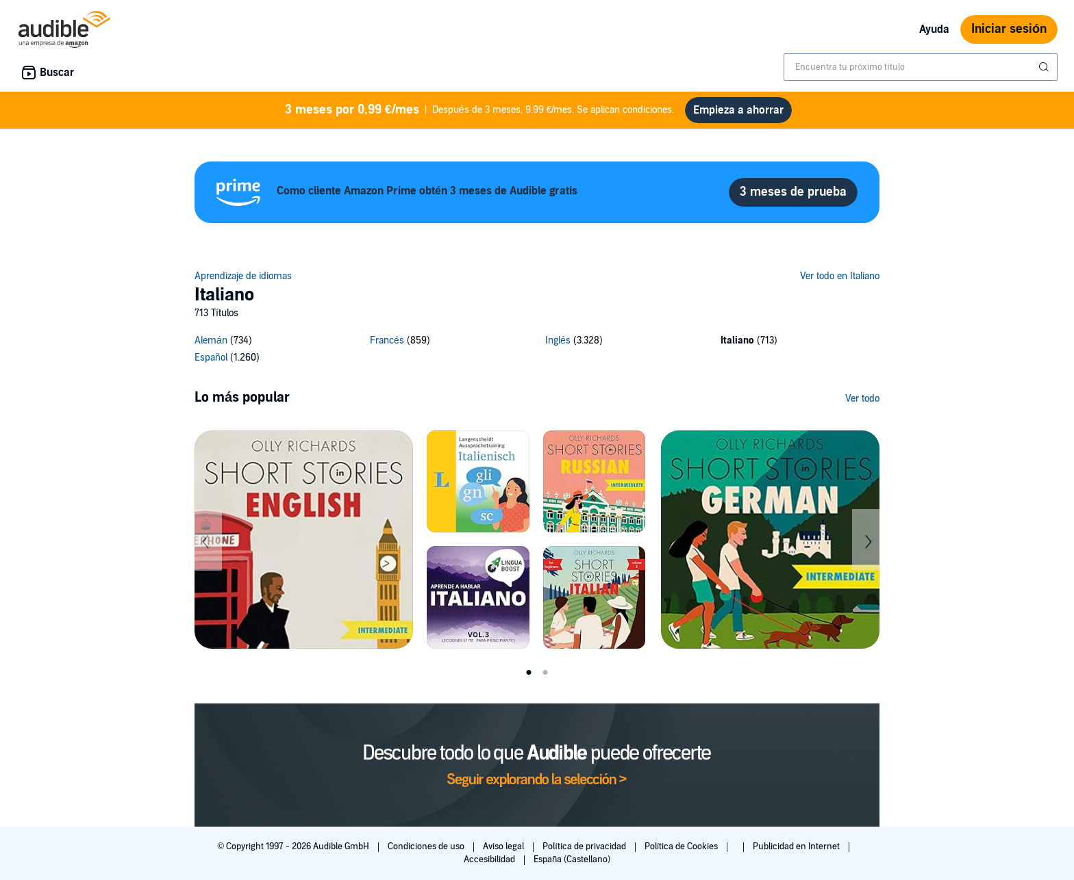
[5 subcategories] (537, 351)
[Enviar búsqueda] (1045, 67)
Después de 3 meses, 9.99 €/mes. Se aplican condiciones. (480, 110)
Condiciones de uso (427, 846)
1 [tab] (529, 673)
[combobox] (921, 67)
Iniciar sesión (1009, 29)
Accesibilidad (490, 859)
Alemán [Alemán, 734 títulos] (211, 340)
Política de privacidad (585, 846)
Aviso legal (504, 846)
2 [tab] (545, 673)
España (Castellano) (572, 859)
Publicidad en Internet (797, 846)
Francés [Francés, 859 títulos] (387, 340)
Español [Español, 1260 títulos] (211, 357)
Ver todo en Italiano (839, 276)
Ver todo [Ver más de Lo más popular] (862, 398)
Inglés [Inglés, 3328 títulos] (558, 340)
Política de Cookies (683, 846)
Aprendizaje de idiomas (243, 276)
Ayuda (934, 29)
